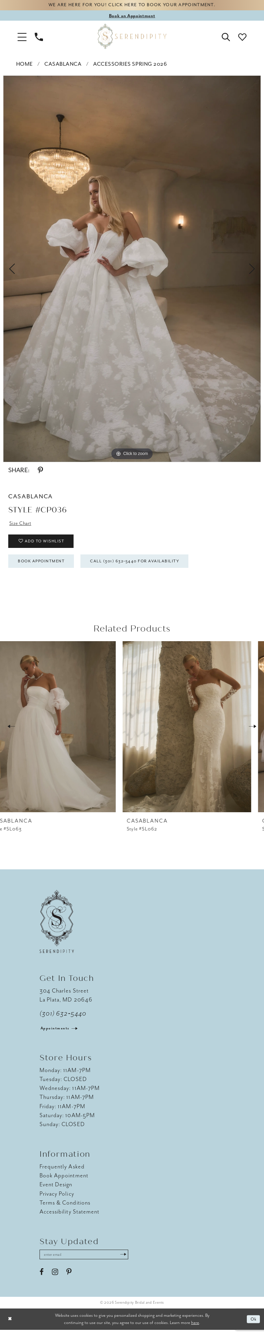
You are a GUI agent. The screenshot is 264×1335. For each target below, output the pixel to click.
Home (24, 64)
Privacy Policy (57, 1198)
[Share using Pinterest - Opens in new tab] (40, 471)
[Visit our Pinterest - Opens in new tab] (69, 1277)
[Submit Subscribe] (130, 1259)
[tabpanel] (132, 269)
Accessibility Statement (69, 1216)
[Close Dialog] (10, 1324)
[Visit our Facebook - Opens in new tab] (42, 1277)
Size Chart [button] (21, 524)
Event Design (56, 1189)
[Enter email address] (88, 1259)
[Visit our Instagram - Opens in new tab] (55, 1277)
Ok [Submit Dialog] (253, 1324)
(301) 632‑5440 (63, 1018)
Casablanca (62, 64)
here (195, 1328)
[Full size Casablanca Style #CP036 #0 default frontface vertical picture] (132, 269)
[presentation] (64, 731)
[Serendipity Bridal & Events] (132, 37)
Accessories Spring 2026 (130, 64)
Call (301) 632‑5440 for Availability (144, 565)
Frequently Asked (62, 1171)
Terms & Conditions (65, 1207)
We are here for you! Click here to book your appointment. (132, 6)
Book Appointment (44, 565)
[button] (22, 37)
